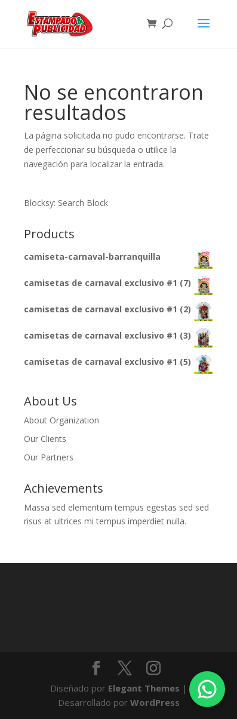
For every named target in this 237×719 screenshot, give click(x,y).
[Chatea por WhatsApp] (207, 689)
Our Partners (48, 457)
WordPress (155, 702)
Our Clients (45, 438)
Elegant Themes (144, 688)
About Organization (61, 420)
